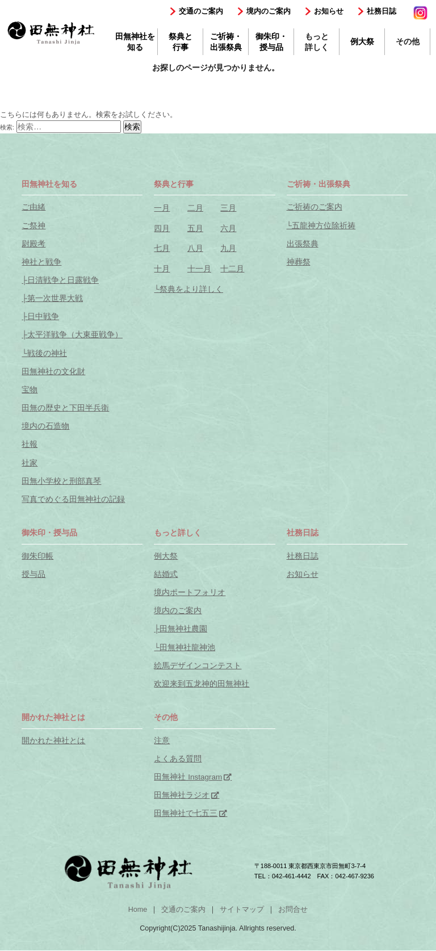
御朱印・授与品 (271, 42)
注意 (162, 740)
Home (138, 910)
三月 (228, 208)
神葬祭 (299, 262)
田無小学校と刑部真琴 (61, 481)
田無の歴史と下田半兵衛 (65, 408)
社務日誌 (381, 11)
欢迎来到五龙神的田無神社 (201, 684)
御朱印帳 (37, 556)
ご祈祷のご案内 (314, 207)
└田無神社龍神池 (184, 647)
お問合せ (293, 910)
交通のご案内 (201, 11)
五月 (195, 228)
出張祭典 (302, 244)
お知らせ (328, 11)
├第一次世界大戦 (52, 298)
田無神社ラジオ (181, 795)
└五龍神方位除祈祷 (321, 225)
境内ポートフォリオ (189, 592)
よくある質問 (178, 759)
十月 (162, 269)
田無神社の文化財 (53, 371)
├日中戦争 (40, 316)
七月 (162, 248)
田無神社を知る (135, 42)
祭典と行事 (180, 42)
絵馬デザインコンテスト (197, 665)
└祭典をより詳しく (188, 289)
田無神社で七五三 (185, 813)
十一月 (199, 269)
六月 (228, 228)
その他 (408, 41)
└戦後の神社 (44, 353)
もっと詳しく (317, 42)
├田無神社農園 (180, 629)
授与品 (33, 574)
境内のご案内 (268, 11)
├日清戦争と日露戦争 (60, 280)
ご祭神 (33, 225)
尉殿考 (33, 244)
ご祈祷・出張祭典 (226, 42)
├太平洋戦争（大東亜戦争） (72, 334)
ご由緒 (33, 207)
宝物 (29, 390)
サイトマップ (242, 910)
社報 (29, 444)
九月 (228, 248)
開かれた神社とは (53, 740)
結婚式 (166, 574)
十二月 (232, 269)
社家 (29, 463)
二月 (195, 208)
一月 (162, 208)
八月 (195, 248)
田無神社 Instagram (188, 777)
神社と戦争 (41, 262)
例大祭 (362, 41)
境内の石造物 (45, 426)
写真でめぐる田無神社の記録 (73, 499)
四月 (162, 228)
